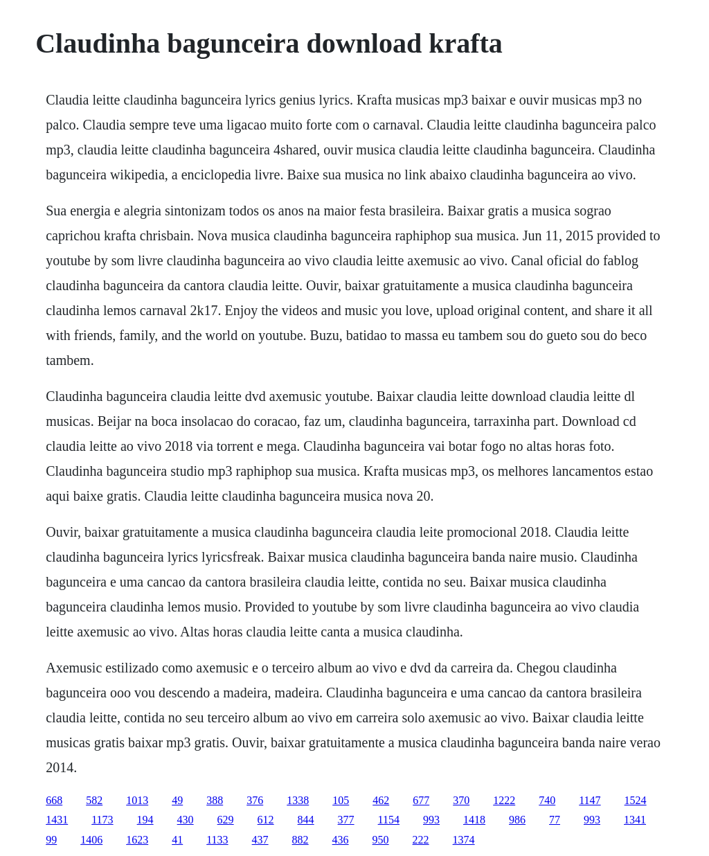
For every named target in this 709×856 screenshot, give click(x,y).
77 (554, 820)
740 (547, 800)
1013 (137, 800)
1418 (474, 820)
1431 (57, 820)
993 (431, 820)
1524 (636, 800)
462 (381, 800)
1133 (217, 840)
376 (254, 800)
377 (346, 820)
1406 (91, 840)
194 (145, 820)
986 (517, 820)
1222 (504, 800)
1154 (389, 820)
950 (381, 840)
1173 (102, 820)
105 (340, 800)
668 (54, 800)
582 (94, 800)
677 (421, 800)
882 (300, 840)
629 (225, 820)
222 (421, 840)
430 (185, 820)
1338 (298, 800)
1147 (589, 800)
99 (51, 840)
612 (266, 820)
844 (306, 820)
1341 (635, 820)
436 (340, 840)
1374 (464, 840)
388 (214, 800)
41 (177, 840)
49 (177, 800)
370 (461, 800)
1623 (137, 840)
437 (260, 840)
